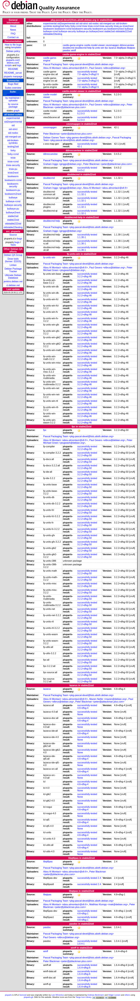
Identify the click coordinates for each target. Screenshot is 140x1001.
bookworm (13, 176)
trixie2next (13, 172)
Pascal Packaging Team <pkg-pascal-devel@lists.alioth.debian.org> (78, 64)
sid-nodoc (13, 133)
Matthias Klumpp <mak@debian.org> (108, 904)
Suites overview (13, 88)
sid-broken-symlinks (13, 141)
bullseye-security (13, 205)
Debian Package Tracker (13, 270)
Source (13, 235)
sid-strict (13, 129)
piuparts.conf (12, 60)
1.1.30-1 (81, 237)
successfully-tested (87, 71)
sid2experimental (13, 121)
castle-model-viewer (94, 45)
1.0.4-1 (81, 943)
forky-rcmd (13, 154)
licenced (23, 995)
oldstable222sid (13, 223)
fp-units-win (98, 48)
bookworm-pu (13, 190)
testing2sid (13, 146)
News (13, 30)
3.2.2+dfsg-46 (84, 276)
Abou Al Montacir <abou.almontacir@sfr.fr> (65, 68)
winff (73, 50)
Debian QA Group (13, 255)
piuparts (8, 995)
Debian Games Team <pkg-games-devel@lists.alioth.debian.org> (77, 137)
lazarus (112, 48)
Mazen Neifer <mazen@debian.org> (108, 699)
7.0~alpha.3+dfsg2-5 (88, 74)
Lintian (13, 265)
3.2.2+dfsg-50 (84, 449)
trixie (13, 158)
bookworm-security (13, 185)
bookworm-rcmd (13, 180)
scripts (8, 65)
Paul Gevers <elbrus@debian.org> (107, 68)
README (13, 69)
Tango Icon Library (83, 997)
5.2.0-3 (81, 113)
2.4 (99, 878)
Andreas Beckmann (95, 995)
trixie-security (13, 165)
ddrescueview (127, 45)
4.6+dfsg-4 (82, 708)
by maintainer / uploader (13, 99)
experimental (13, 118)
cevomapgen (112, 45)
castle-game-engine (73, 45)
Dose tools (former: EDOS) (13, 260)
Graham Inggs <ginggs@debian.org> (62, 164)
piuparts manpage (13, 76)
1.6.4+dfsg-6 (83, 967)
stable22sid (13, 94)
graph (16, 110)
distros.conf (13, 62)
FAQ (13, 33)
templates (16, 47)
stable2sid (13, 216)
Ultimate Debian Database (13, 276)
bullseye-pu (13, 208)
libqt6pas (121, 48)
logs (19, 65)
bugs (19, 238)
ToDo (13, 245)
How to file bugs (13, 44)
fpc (106, 48)
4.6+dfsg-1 (82, 913)
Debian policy (13, 51)
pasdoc (67, 50)
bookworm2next (13, 194)
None (80, 714)
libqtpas (131, 48)
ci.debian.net (13, 285)
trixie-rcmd (13, 161)
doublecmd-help (83, 48)
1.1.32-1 (81, 194)
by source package (13, 105)
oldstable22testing (13, 227)
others (127, 995)
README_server (13, 73)
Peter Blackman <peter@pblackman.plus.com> (67, 134)
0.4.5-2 (81, 170)
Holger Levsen (114, 995)
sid (13, 125)
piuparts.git (28, 997)
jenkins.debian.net (13, 281)
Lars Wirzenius (57, 995)
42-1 (79, 146)
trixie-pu (13, 169)
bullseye (13, 197)
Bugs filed (13, 84)
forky (13, 150)
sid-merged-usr (13, 136)
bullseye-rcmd (13, 201)
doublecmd (68, 48)
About (13, 26)
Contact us (13, 37)
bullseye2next (13, 212)
